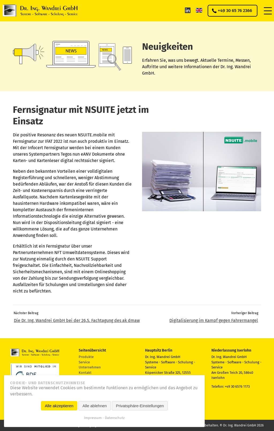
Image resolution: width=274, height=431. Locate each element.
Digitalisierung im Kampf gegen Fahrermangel (213, 320)
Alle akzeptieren (59, 405)
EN (199, 10)
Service (84, 362)
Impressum (93, 418)
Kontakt (85, 373)
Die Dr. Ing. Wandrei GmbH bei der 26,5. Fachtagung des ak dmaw (77, 320)
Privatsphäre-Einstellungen (140, 405)
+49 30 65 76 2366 (235, 10)
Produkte (86, 357)
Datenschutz (115, 418)
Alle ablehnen (94, 405)
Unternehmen (90, 367)
